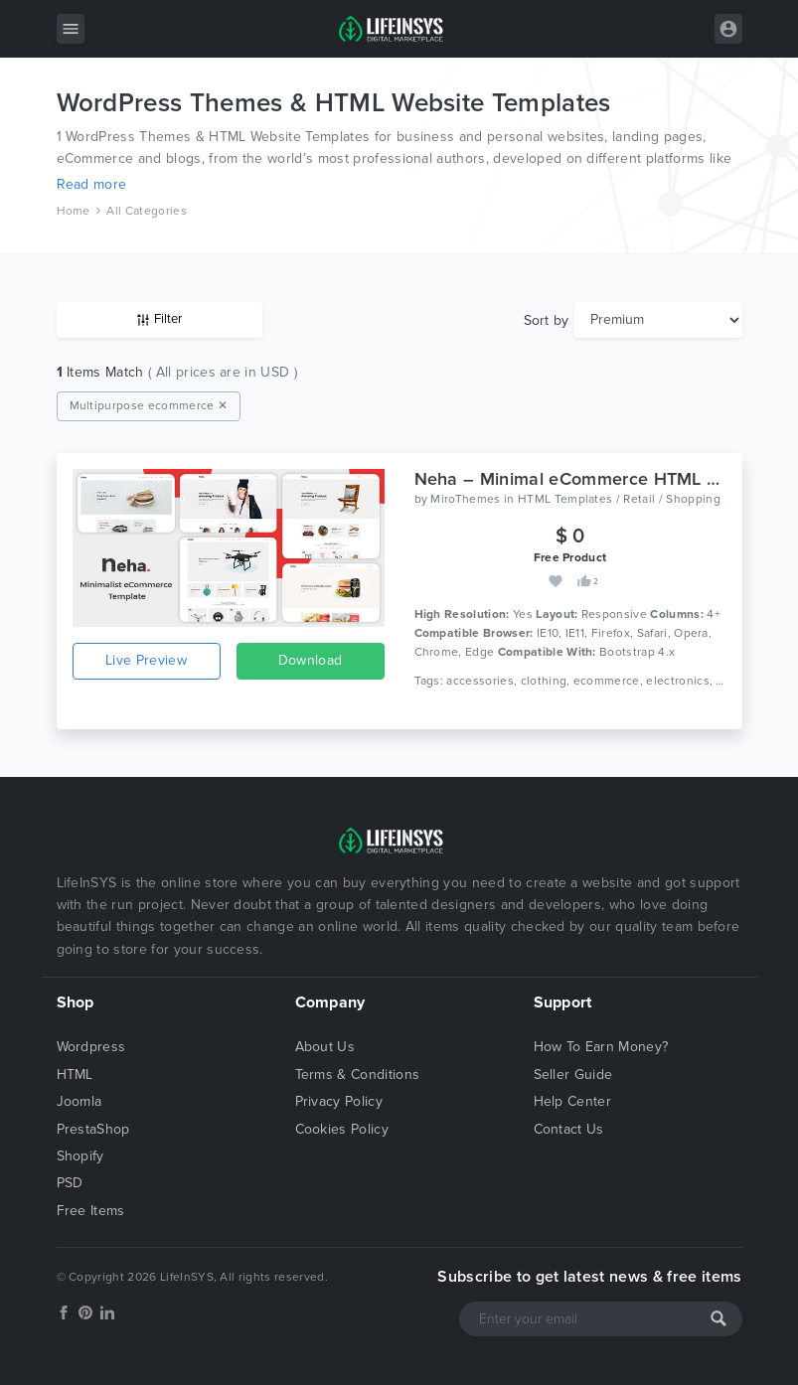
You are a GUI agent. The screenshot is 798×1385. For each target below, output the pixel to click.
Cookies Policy (342, 1129)
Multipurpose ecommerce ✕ (149, 405)
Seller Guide (573, 1074)
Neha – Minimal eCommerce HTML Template (598, 479)
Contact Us (569, 1129)
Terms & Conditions (357, 1074)
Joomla (79, 1101)
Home (73, 211)
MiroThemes (465, 499)
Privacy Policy (339, 1101)
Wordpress (91, 1046)
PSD (70, 1182)
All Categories (146, 211)
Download (310, 660)
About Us (325, 1046)
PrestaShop (93, 1129)
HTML (75, 1074)
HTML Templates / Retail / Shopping (619, 499)
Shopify (80, 1156)
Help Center (573, 1101)
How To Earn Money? (601, 1046)
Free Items (91, 1210)
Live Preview (146, 660)
